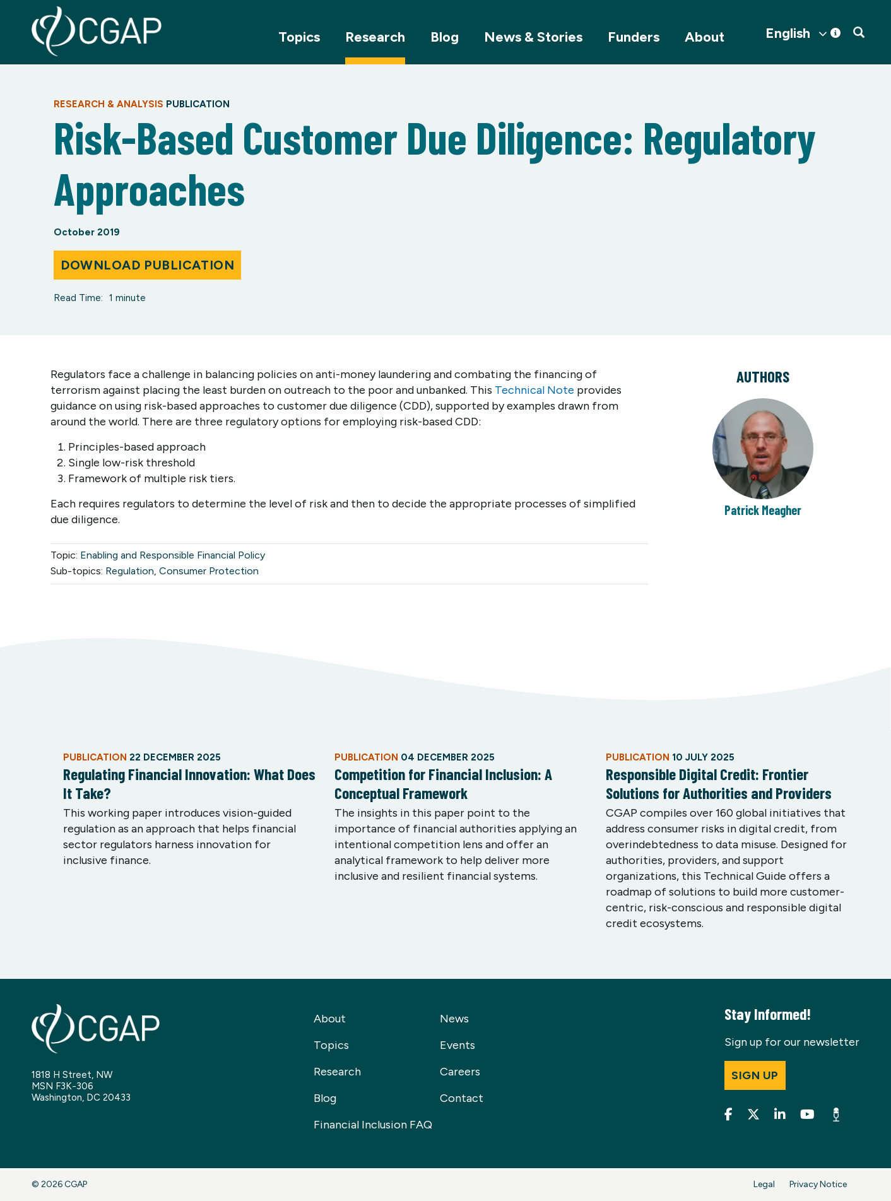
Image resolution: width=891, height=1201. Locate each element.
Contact (461, 1098)
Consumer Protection (209, 571)
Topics (299, 36)
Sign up (755, 1075)
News (454, 1019)
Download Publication (147, 265)
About (704, 36)
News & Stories (533, 36)
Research (375, 36)
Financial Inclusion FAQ (373, 1125)
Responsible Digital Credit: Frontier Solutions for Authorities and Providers (719, 783)
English (787, 33)
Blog (444, 36)
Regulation (129, 571)
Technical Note (534, 390)
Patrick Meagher (762, 510)
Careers (460, 1072)
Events (457, 1045)
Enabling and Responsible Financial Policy (172, 555)
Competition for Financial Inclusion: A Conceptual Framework (443, 783)
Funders (633, 36)
